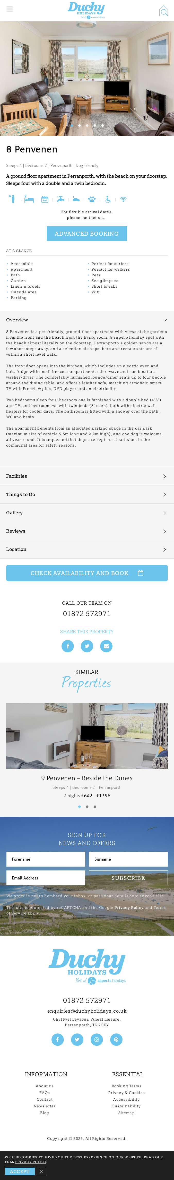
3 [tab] (87, 125)
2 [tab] (79, 125)
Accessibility (126, 1099)
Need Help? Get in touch (126, 1171)
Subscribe (128, 878)
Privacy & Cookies (126, 1093)
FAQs (44, 1093)
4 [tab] (94, 125)
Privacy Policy (129, 907)
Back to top (87, 1154)
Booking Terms (127, 1086)
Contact (45, 1099)
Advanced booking (87, 233)
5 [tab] (102, 125)
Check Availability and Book (87, 573)
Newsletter (45, 1106)
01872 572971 (87, 1000)
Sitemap (126, 1113)
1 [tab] (71, 125)
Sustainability (126, 1106)
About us (45, 1086)
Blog (44, 1113)
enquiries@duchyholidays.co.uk (87, 1011)
